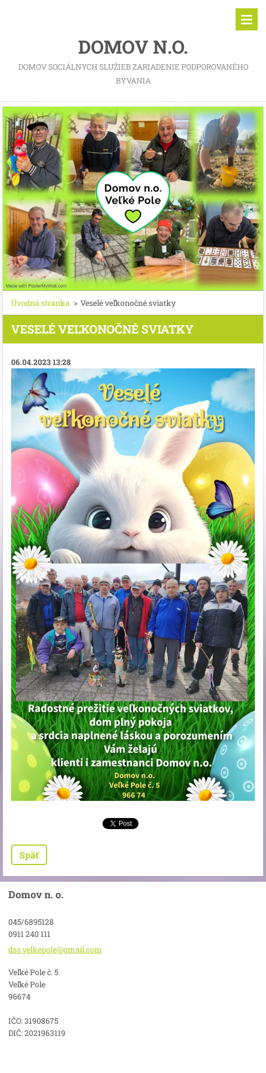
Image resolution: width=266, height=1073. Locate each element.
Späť (29, 855)
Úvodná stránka (40, 303)
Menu (247, 19)
